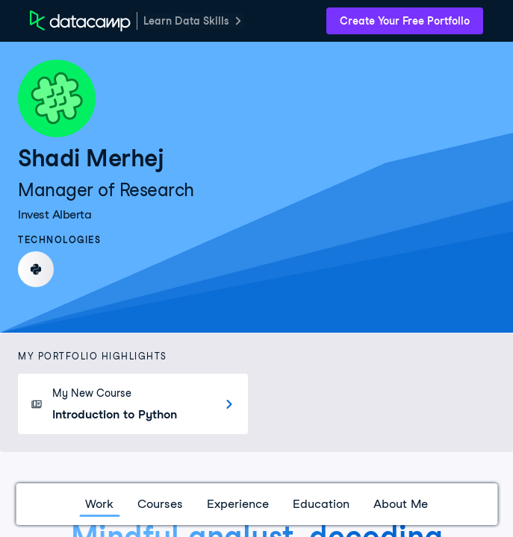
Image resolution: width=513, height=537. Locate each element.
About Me (400, 504)
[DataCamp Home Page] (80, 20)
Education (321, 504)
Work (99, 504)
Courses (160, 504)
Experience (238, 504)
